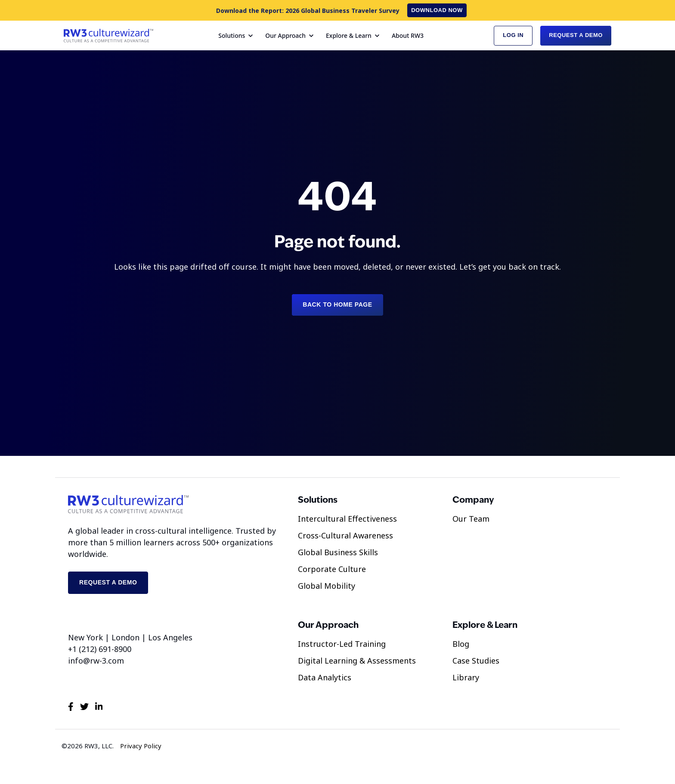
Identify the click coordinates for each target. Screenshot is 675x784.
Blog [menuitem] (460, 644)
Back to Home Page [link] (337, 304)
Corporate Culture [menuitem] (332, 569)
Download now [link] (437, 10)
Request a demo (108, 582)
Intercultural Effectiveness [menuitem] (347, 518)
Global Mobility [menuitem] (326, 586)
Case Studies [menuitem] (475, 660)
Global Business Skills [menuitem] (338, 552)
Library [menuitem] (465, 677)
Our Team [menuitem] (470, 518)
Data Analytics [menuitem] (324, 677)
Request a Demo (576, 35)
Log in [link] (513, 35)
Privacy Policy (140, 745)
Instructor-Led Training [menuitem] (342, 644)
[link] (108, 34)
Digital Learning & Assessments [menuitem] (357, 660)
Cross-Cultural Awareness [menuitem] (345, 535)
